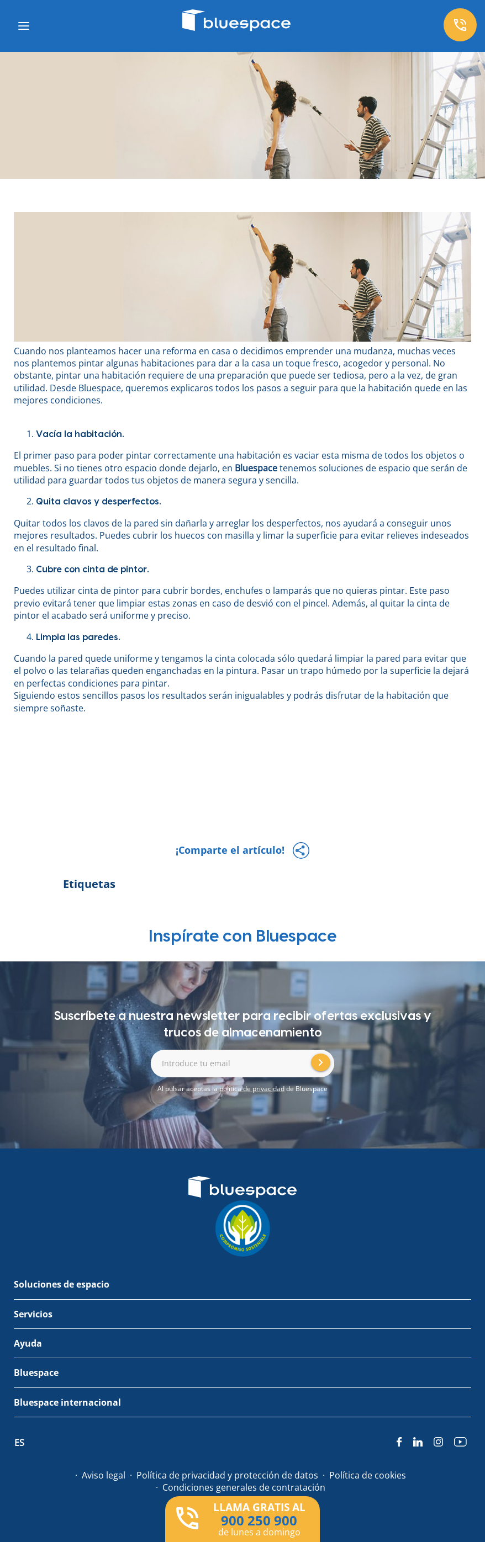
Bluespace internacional (67, 1402)
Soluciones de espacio (61, 1284)
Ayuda (28, 1343)
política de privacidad (251, 1088)
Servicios (33, 1314)
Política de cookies (367, 1475)
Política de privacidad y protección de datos (227, 1475)
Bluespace (256, 468)
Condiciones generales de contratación (243, 1487)
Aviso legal (103, 1475)
